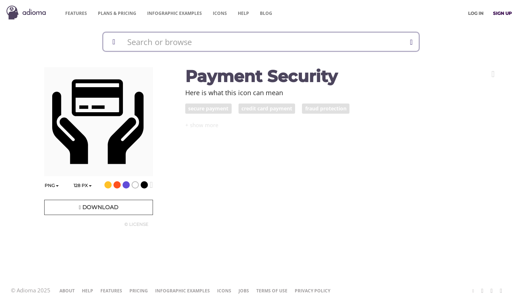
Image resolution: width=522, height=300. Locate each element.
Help (243, 13)
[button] (493, 74)
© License (136, 224)
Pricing (117, 13)
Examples (174, 13)
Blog (266, 13)
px (83, 185)
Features (76, 13)
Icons (220, 13)
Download (98, 207)
